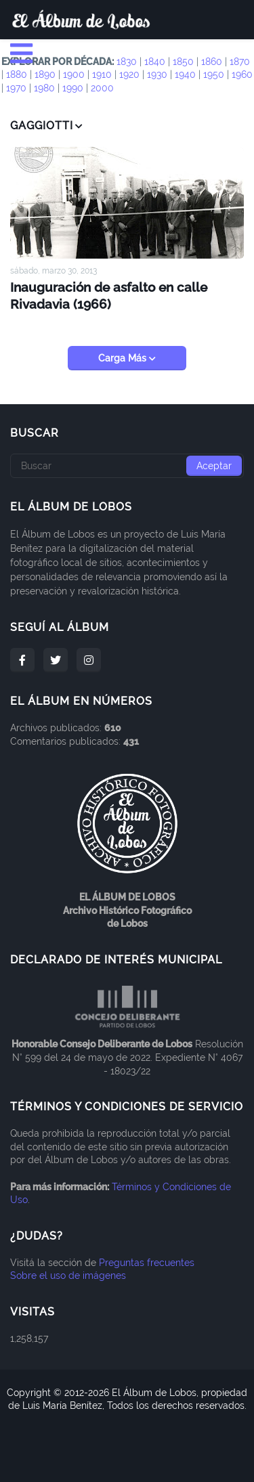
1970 (16, 88)
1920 (129, 74)
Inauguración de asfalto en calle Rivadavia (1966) (108, 295)
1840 (154, 61)
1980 (44, 88)
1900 (74, 74)
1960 (242, 74)
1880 (16, 74)
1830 (127, 61)
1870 (240, 61)
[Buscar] (127, 466)
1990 (72, 88)
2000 (102, 88)
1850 (183, 61)
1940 (185, 74)
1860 (211, 61)
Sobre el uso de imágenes (68, 1275)
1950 (213, 74)
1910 (102, 74)
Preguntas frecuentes (146, 1262)
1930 (157, 74)
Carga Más (123, 358)
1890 (45, 74)
